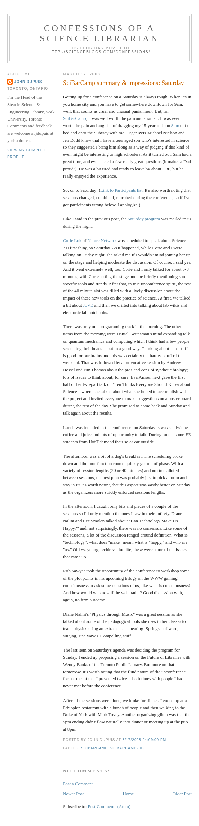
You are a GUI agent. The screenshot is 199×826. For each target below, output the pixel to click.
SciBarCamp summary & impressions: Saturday (123, 82)
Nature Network (101, 240)
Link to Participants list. (122, 190)
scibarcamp (94, 748)
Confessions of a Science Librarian (99, 33)
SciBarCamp (74, 118)
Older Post (182, 793)
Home (128, 793)
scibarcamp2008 (128, 748)
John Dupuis (28, 82)
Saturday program (144, 218)
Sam (175, 125)
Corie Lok (72, 240)
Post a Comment (78, 783)
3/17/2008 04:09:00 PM (144, 740)
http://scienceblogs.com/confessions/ (100, 52)
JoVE (88, 305)
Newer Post (73, 793)
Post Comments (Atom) (109, 806)
